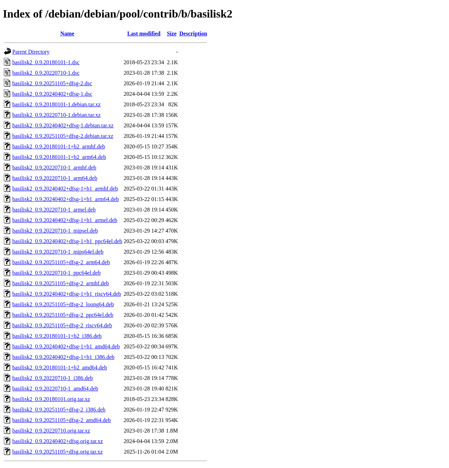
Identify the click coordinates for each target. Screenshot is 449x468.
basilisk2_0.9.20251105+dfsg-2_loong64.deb (63, 304)
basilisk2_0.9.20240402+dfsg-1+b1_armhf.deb (65, 189)
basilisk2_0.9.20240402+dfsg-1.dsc (52, 94)
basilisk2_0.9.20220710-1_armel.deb (54, 210)
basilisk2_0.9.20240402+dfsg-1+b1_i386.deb (63, 357)
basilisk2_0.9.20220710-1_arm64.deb (54, 178)
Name (67, 33)
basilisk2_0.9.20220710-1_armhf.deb (54, 168)
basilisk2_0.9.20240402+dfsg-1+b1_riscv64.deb (66, 294)
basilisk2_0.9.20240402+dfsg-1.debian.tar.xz (63, 125)
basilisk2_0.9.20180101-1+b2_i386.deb (57, 336)
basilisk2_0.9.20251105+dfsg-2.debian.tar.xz (62, 136)
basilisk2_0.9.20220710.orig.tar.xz (51, 431)
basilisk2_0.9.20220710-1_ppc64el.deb (56, 273)
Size (172, 33)
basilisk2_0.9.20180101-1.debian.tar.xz (56, 104)
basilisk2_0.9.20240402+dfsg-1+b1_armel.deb (64, 220)
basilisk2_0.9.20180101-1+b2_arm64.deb (59, 157)
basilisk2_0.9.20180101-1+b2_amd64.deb (59, 367)
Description (193, 33)
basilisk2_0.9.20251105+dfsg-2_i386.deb (59, 410)
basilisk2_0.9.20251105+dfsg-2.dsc (52, 83)
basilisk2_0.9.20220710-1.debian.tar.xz (56, 115)
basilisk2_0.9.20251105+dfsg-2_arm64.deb (61, 262)
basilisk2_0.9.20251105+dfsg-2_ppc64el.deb (62, 315)
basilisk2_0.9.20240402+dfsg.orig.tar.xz (57, 441)
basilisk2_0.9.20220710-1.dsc (46, 73)
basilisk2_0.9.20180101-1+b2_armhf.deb (58, 146)
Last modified (144, 33)
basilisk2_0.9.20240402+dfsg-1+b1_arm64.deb (65, 199)
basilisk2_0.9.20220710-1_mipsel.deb (55, 231)
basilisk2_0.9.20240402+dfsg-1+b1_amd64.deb (66, 346)
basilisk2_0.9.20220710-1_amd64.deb (55, 389)
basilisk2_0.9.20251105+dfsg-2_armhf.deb (60, 283)
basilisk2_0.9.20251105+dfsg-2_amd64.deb (61, 420)
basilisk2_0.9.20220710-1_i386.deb (52, 378)
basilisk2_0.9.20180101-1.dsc (46, 62)
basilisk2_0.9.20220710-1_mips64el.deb (57, 252)
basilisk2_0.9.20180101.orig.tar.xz (51, 399)
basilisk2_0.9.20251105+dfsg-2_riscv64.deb (62, 325)
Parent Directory (30, 52)
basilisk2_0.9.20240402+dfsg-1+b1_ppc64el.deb (67, 241)
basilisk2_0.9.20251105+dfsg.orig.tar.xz (57, 452)
